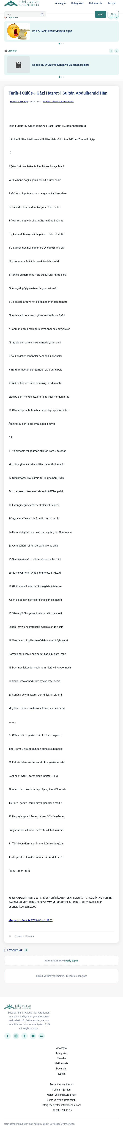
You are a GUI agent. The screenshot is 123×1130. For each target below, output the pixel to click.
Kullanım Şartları (61, 1089)
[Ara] (42, 14)
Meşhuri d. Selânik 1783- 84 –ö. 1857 (31, 920)
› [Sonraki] (116, 51)
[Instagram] (16, 1036)
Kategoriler (77, 3)
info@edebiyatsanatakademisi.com (61, 1105)
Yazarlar (61, 1058)
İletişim (112, 3)
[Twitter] (24, 1036)
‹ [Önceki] (111, 51)
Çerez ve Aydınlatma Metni (61, 1099)
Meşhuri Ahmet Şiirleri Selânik (58, 101)
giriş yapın (72, 960)
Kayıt (100, 14)
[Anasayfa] (21, 3)
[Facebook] (7, 1036)
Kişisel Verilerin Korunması (61, 1094)
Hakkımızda (95, 3)
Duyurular (61, 1068)
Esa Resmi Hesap (19, 101)
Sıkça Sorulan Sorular (61, 1084)
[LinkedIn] (41, 1036)
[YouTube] (33, 1036)
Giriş (113, 14)
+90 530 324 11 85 (61, 1110)
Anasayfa (60, 3)
